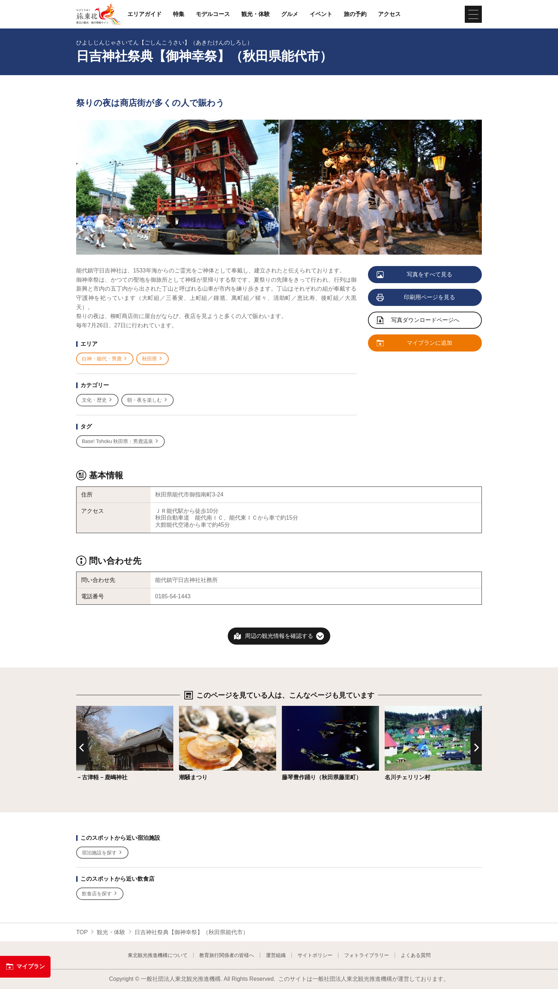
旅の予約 (355, 14)
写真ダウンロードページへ (418, 320)
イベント (321, 14)
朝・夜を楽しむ (147, 400)
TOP (82, 932)
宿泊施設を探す (102, 853)
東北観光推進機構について (158, 955)
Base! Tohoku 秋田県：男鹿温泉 (120, 441)
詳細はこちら (93, 709)
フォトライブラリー (366, 955)
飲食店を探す (100, 894)
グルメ (289, 14)
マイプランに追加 (414, 343)
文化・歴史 (97, 400)
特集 (178, 14)
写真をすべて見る (414, 275)
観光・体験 (255, 14)
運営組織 (276, 955)
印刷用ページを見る (416, 297)
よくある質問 (416, 955)
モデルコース (213, 14)
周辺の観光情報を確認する (279, 636)
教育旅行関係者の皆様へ (226, 955)
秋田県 (152, 359)
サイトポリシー (315, 955)
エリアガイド (144, 14)
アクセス (389, 14)
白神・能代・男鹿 (105, 359)
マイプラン (25, 966)
